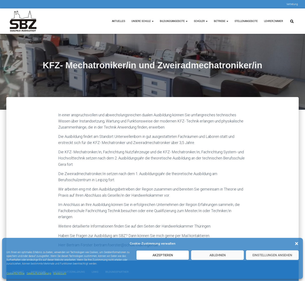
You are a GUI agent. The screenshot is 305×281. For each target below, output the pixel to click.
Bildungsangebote (174, 21)
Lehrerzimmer (273, 21)
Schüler (201, 21)
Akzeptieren (162, 255)
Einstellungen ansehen (272, 255)
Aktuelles (118, 21)
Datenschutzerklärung (39, 273)
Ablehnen (217, 255)
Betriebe (221, 21)
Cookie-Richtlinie (15, 273)
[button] (296, 243)
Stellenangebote (246, 21)
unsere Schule (142, 21)
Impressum (59, 273)
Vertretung (292, 4)
